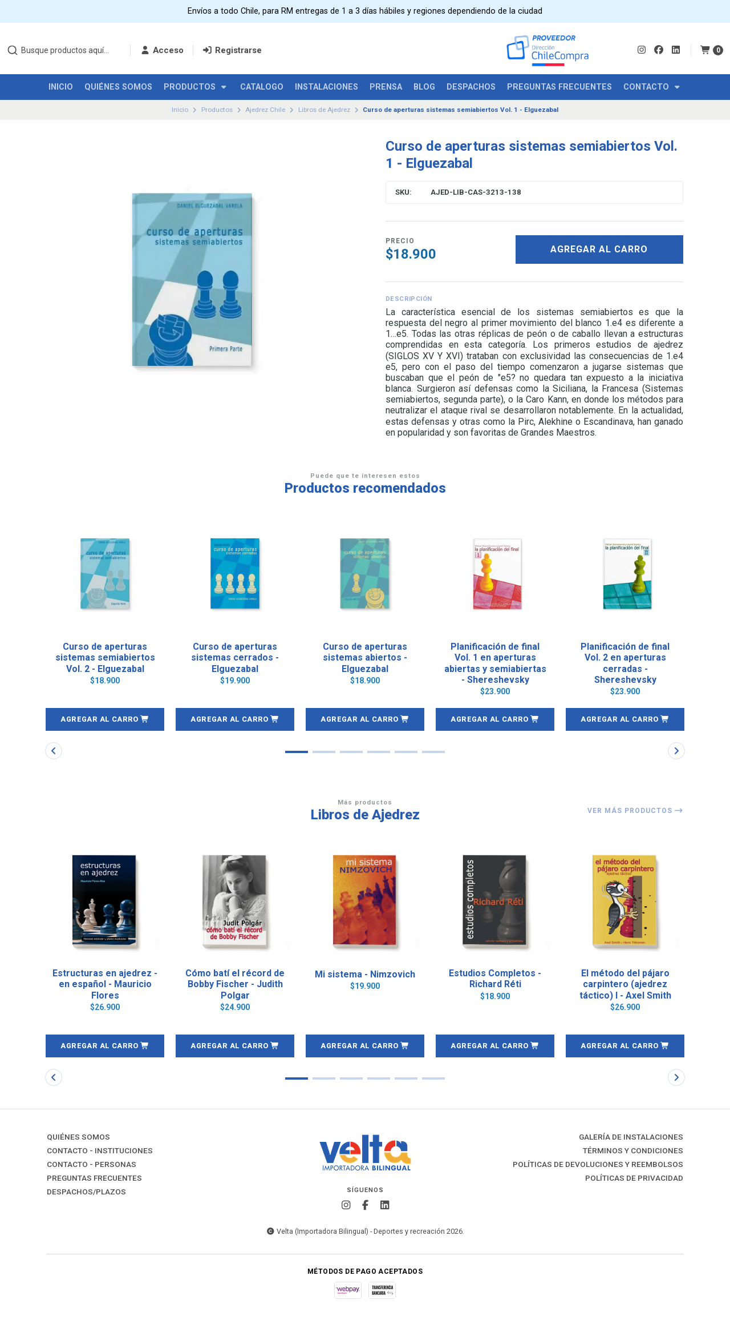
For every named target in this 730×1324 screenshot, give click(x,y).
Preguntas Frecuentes (559, 87)
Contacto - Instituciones (100, 1151)
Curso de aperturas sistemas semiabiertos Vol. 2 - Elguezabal (105, 657)
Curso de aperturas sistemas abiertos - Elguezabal (365, 657)
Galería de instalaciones (631, 1137)
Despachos (471, 87)
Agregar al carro (599, 249)
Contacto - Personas (91, 1165)
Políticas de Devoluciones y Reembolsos (598, 1165)
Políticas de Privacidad (634, 1178)
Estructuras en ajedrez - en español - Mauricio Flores (104, 984)
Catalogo (261, 87)
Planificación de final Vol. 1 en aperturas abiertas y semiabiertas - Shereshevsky (495, 663)
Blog (424, 87)
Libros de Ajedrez (324, 110)
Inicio (60, 87)
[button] (105, 719)
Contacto (652, 87)
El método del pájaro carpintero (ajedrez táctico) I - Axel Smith (625, 984)
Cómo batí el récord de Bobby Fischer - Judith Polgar (235, 984)
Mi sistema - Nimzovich (365, 974)
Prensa (386, 87)
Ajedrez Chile (265, 110)
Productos (196, 87)
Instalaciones (326, 87)
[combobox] (64, 50)
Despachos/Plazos (86, 1192)
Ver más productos (635, 810)
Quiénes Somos (118, 87)
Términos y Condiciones (633, 1151)
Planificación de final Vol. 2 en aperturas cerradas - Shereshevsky (625, 663)
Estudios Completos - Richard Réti (495, 978)
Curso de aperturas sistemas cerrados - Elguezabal (235, 657)
